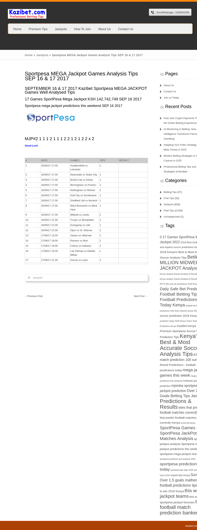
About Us (104, 29)
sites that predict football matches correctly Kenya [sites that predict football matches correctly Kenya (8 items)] (164, 417)
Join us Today (153, 97)
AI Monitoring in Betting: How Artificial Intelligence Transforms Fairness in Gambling (167, 134)
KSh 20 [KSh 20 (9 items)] (181, 355)
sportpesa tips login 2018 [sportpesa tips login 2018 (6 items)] (164, 470)
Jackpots (61, 29)
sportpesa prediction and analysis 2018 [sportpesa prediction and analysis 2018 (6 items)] (160, 459)
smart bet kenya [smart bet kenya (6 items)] (170, 423)
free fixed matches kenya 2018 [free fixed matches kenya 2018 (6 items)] (167, 311)
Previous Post (16, 296)
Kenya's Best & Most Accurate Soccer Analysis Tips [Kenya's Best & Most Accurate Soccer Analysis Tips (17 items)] (163, 345)
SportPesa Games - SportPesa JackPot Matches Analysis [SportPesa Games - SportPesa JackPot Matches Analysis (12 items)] (161, 433)
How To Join (82, 29)
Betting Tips (152, 192)
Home (17, 29)
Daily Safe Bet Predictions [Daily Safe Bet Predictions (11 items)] (165, 289)
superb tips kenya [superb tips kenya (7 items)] (162, 475)
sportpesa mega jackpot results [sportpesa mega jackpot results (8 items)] (162, 454)
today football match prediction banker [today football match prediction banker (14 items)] (166, 507)
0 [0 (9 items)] (143, 237)
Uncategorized (154, 216)
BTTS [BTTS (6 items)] (144, 284)
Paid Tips (151, 210)
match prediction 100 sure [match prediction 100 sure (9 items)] (161, 360)
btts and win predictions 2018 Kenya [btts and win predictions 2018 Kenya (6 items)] (164, 284)
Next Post (123, 296)
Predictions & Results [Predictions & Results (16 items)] (158, 404)
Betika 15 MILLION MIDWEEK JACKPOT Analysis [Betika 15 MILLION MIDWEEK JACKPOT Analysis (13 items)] (165, 262)
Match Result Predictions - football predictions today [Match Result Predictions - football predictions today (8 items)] (165, 365)
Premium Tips (38, 29)
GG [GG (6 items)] (183, 311)
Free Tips (151, 198)
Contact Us (125, 29)
